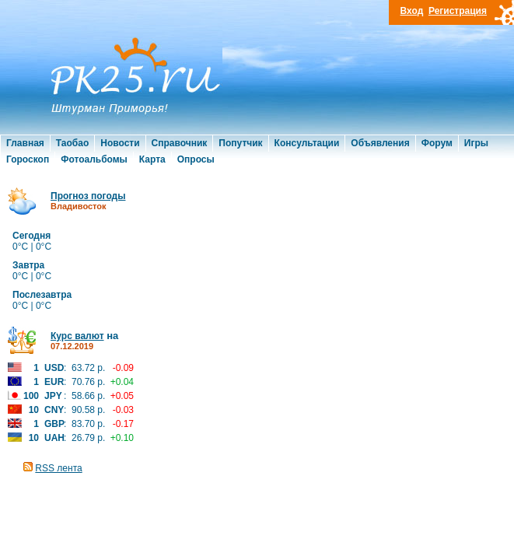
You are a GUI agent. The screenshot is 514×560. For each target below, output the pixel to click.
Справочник (180, 143)
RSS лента (58, 468)
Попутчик (240, 143)
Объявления (380, 143)
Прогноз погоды (88, 196)
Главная (25, 143)
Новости (119, 143)
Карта (152, 159)
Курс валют (77, 336)
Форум (437, 143)
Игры (476, 143)
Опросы (196, 159)
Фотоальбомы (94, 159)
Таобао (72, 143)
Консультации (307, 143)
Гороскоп (27, 159)
